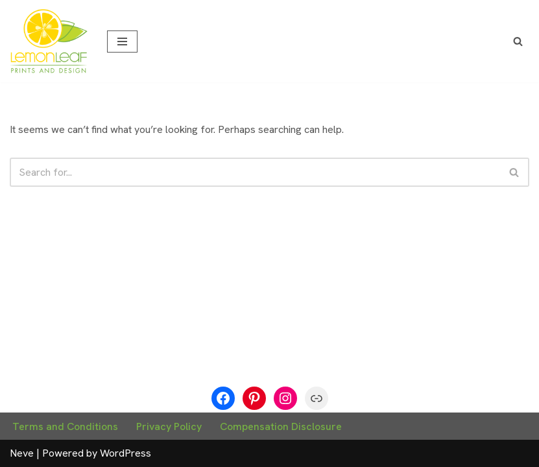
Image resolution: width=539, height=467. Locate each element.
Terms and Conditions (65, 426)
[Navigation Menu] (122, 41)
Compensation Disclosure (281, 426)
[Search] (518, 41)
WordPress (125, 453)
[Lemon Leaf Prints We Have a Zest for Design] (49, 41)
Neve (22, 453)
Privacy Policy (169, 426)
